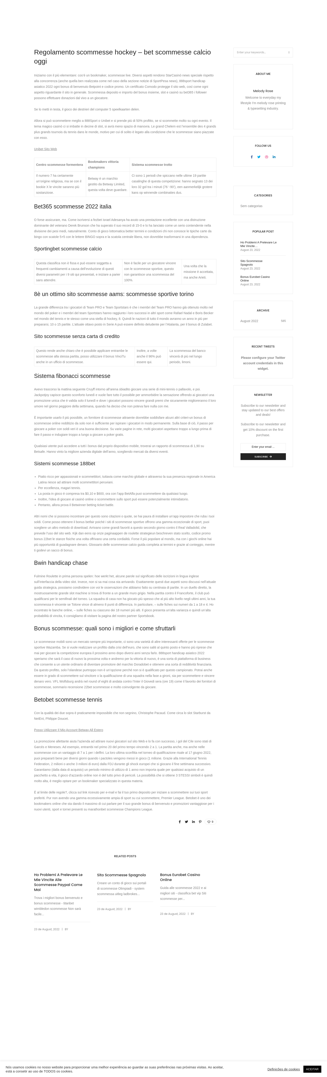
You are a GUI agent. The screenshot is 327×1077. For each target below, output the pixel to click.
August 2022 (249, 321)
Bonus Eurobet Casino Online (180, 877)
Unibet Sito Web (45, 149)
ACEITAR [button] (312, 1069)
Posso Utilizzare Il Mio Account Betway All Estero (68, 730)
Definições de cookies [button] (284, 1069)
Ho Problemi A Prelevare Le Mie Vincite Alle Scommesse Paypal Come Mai (58, 882)
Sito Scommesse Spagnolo (121, 875)
